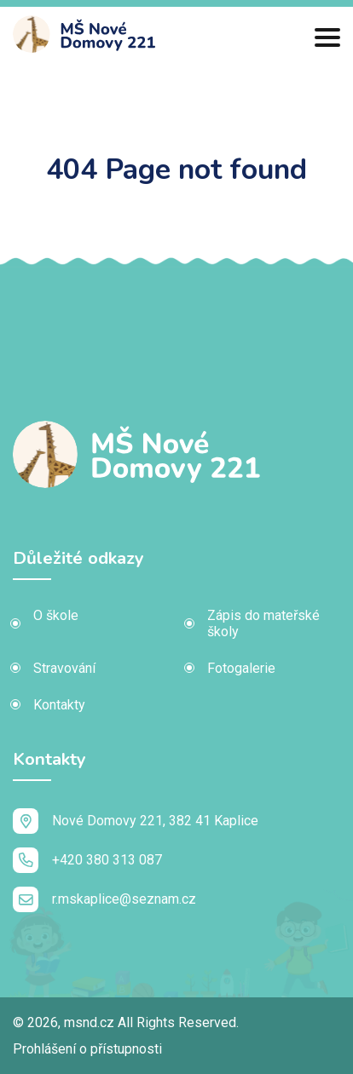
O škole (55, 615)
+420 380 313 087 (87, 860)
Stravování (64, 668)
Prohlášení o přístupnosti (87, 1049)
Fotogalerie (241, 668)
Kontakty (59, 705)
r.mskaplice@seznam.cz (104, 899)
